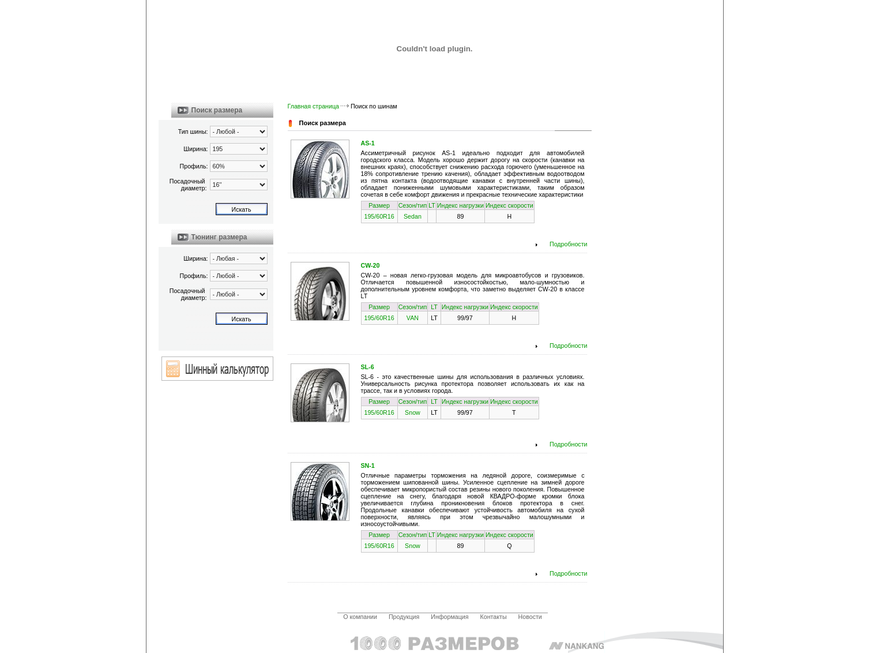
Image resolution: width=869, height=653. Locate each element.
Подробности (569, 244)
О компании (360, 616)
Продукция (404, 616)
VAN (413, 317)
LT (431, 205)
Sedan (413, 216)
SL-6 (367, 366)
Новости (530, 616)
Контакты (493, 616)
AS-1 (368, 143)
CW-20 (370, 265)
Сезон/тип (412, 205)
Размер (379, 205)
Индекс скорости (509, 205)
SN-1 (368, 465)
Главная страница (313, 106)
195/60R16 (379, 216)
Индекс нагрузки (460, 205)
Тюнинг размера (219, 237)
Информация (449, 616)
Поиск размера (217, 110)
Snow (412, 412)
